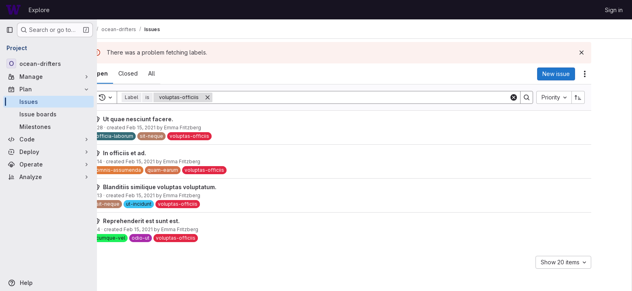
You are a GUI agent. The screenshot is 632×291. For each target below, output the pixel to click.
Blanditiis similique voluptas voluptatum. (185, 186)
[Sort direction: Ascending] (603, 97)
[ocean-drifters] (48, 63)
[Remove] (233, 97)
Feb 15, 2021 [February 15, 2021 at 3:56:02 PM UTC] (165, 161)
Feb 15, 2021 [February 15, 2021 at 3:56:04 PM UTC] (166, 127)
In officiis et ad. (150, 153)
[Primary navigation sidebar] (9, 29)
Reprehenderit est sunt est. (166, 220)
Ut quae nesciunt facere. (163, 119)
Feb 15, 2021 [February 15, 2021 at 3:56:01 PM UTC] (163, 229)
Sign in (614, 9)
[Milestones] (48, 127)
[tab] (126, 73)
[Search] (386, 97)
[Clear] (539, 97)
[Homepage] (13, 9)
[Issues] (48, 102)
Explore (39, 9)
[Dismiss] (607, 52)
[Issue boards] (48, 114)
